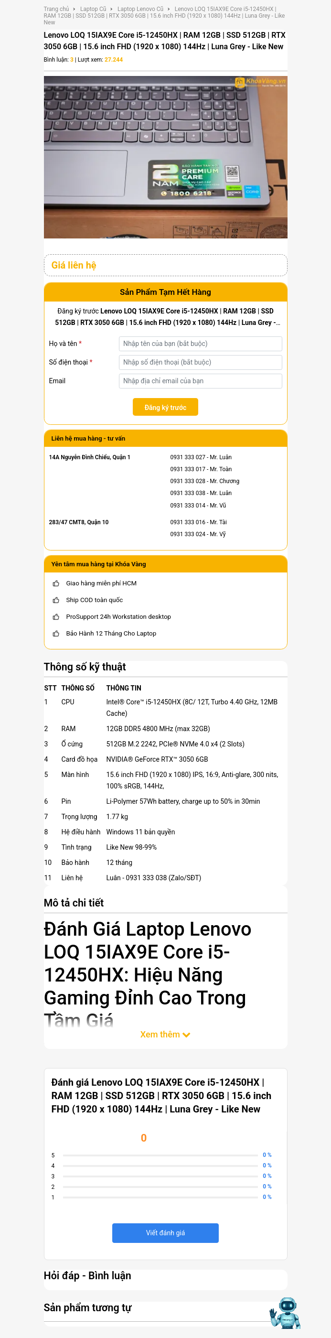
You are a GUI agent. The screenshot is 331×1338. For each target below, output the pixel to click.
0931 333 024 (188, 534)
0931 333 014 (188, 505)
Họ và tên (65, 343)
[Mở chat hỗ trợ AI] (284, 1313)
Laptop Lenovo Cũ (140, 9)
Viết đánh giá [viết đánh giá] (165, 1233)
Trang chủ (56, 9)
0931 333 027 (188, 457)
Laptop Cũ (93, 9)
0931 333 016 (188, 522)
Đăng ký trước (166, 407)
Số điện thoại (71, 362)
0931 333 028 (188, 481)
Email (57, 381)
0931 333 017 (188, 469)
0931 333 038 (188, 493)
